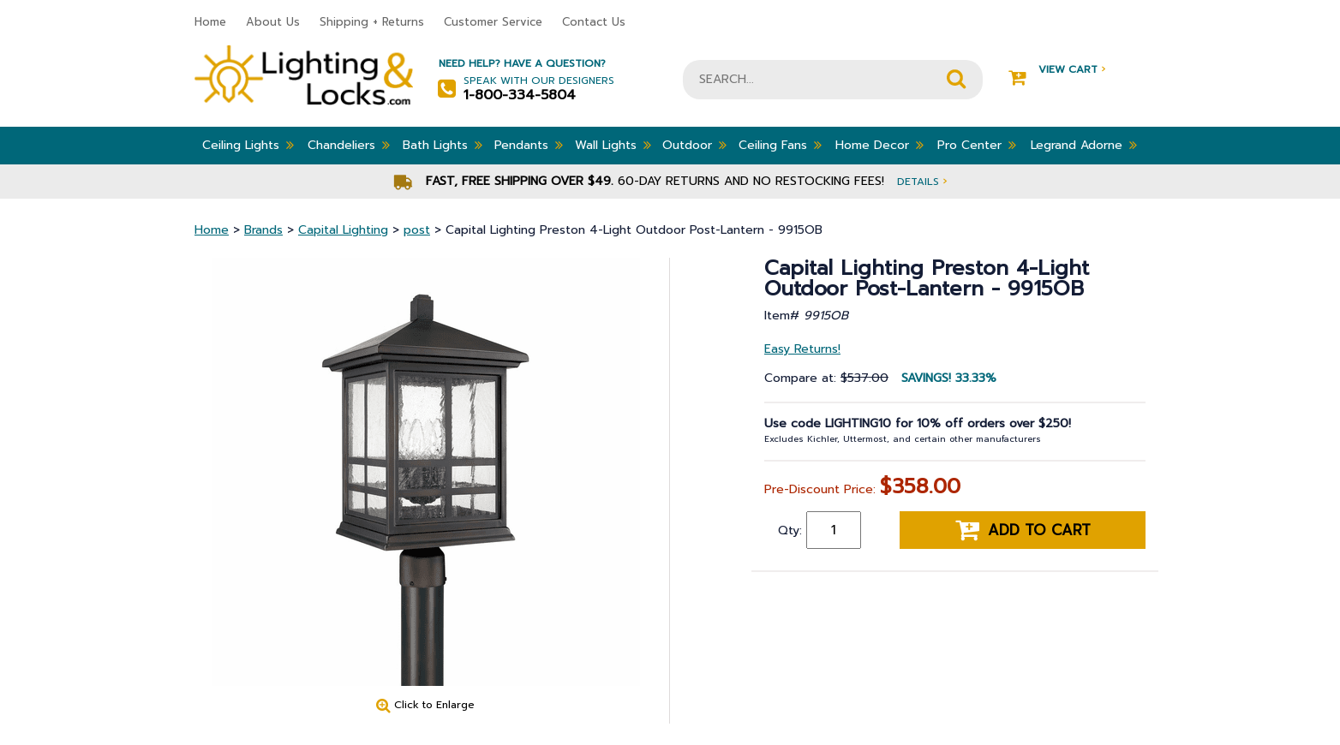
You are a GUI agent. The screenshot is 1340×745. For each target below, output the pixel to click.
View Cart (1056, 70)
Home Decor (879, 144)
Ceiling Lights (248, 144)
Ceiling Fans (780, 144)
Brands (263, 230)
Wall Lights (613, 144)
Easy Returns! (802, 349)
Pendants (528, 144)
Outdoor (694, 144)
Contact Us (593, 22)
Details (922, 181)
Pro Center (976, 144)
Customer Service (493, 22)
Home (210, 22)
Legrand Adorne (1084, 144)
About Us (273, 22)
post (417, 230)
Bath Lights (442, 144)
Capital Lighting (343, 230)
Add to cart (1023, 530)
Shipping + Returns (372, 22)
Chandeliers (349, 144)
